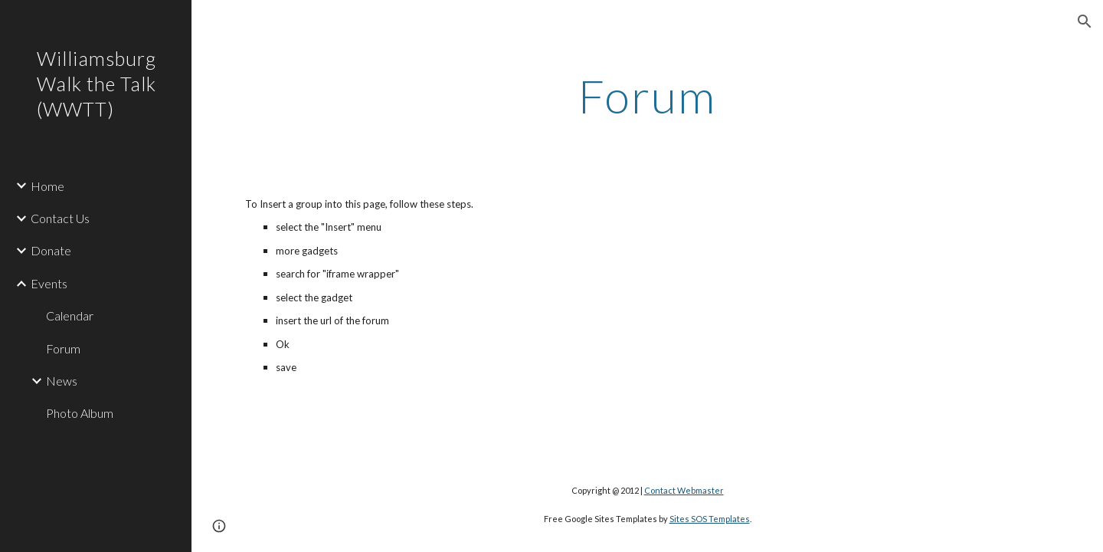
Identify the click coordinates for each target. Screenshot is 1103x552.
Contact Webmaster (684, 490)
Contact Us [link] (60, 218)
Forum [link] (63, 348)
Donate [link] (51, 250)
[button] (1084, 21)
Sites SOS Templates (709, 519)
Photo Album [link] (79, 413)
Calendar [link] (69, 315)
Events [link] (49, 283)
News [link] (61, 380)
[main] (647, 95)
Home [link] (47, 186)
